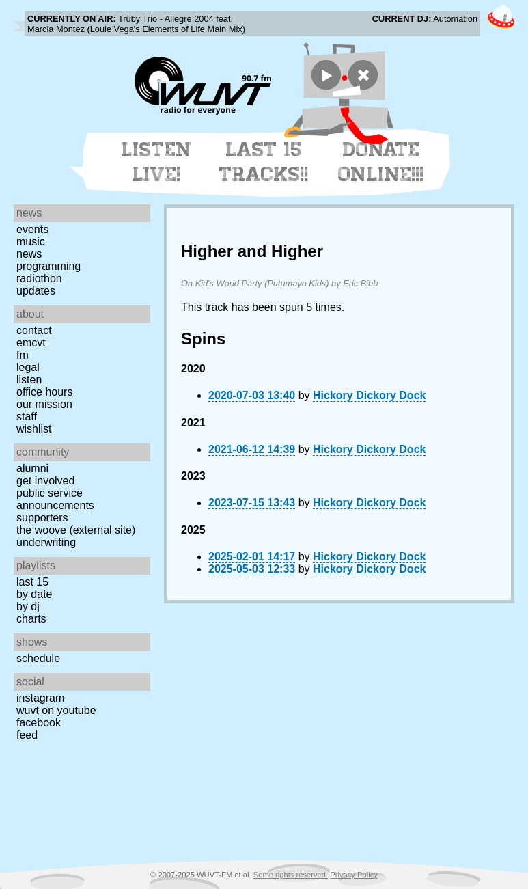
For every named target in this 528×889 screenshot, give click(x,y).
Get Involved (45, 481)
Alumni (32, 468)
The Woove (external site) (75, 530)
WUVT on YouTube (56, 710)
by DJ (28, 606)
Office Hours (44, 392)
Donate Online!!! (381, 162)
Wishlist (34, 429)
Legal (28, 367)
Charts (31, 619)
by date (34, 594)
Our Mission (44, 404)
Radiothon (39, 278)
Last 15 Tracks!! (264, 162)
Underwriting (46, 542)
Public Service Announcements (55, 499)
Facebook (38, 722)
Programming (48, 266)
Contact (34, 330)
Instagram (40, 698)
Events (32, 229)
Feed (27, 735)
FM (22, 355)
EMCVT (31, 342)
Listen (29, 379)
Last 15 (32, 582)
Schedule (38, 658)
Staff (26, 416)
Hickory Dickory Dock (369, 395)
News (29, 254)
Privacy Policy (354, 875)
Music (30, 241)
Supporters (42, 517)
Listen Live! (157, 162)
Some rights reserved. (290, 875)
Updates (35, 291)
